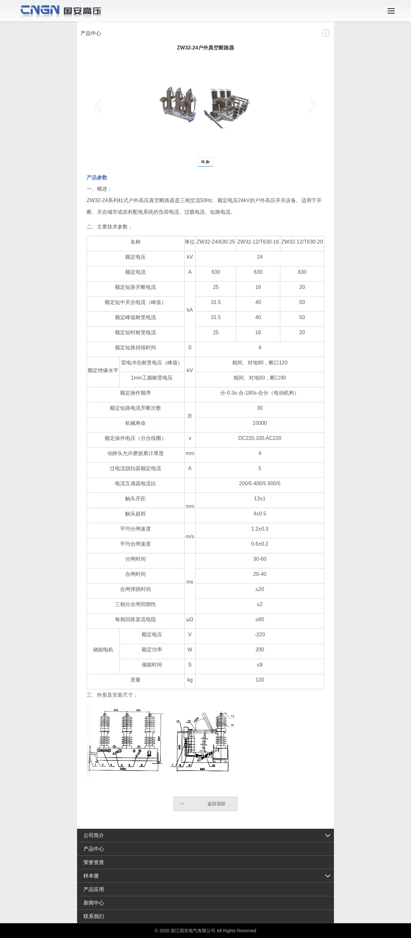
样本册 (91, 876)
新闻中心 (93, 903)
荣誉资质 (93, 862)
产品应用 (93, 889)
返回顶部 (216, 803)
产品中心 (93, 849)
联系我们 (93, 916)
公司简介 (93, 835)
